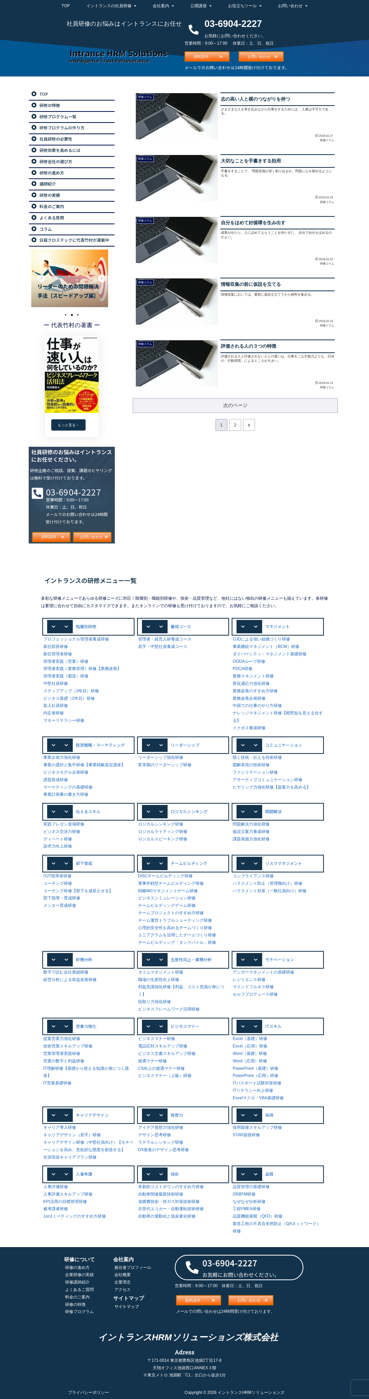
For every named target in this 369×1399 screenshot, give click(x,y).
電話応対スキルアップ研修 (162, 1046)
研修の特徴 (75, 1304)
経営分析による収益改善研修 (70, 979)
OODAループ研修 (249, 661)
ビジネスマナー (185, 1026)
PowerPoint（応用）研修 (255, 1075)
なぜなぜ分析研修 (249, 1201)
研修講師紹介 (77, 1282)
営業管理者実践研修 (61, 1053)
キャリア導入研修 (59, 1127)
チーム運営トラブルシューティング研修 (175, 920)
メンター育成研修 (59, 905)
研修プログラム (79, 1311)
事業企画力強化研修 (61, 757)
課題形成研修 (55, 780)
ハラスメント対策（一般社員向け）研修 (269, 891)
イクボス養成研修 (249, 728)
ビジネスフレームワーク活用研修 (169, 1009)
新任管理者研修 (57, 654)
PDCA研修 (242, 668)
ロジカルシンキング (189, 811)
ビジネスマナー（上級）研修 (164, 1075)
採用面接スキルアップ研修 (257, 1127)
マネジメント (277, 626)
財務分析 (84, 959)
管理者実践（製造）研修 (65, 676)
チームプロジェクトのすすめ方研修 (171, 913)
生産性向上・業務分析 (191, 959)
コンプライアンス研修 (253, 876)
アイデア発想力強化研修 (160, 1127)
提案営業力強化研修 (61, 1038)
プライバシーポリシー (88, 1392)
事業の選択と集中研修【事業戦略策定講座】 (84, 765)
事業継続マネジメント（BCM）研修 (266, 646)
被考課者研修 (55, 1209)
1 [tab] (65, 314)
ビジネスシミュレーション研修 (167, 898)
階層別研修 (86, 626)
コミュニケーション (283, 745)
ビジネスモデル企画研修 (65, 772)
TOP (65, 6)
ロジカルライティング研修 (162, 831)
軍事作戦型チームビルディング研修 (171, 883)
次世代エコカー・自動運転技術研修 (171, 1209)
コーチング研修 (57, 883)
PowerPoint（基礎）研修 (255, 1068)
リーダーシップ (185, 745)
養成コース (181, 626)
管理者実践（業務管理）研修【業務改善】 (82, 668)
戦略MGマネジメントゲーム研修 (168, 891)
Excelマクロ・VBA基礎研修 (258, 1098)
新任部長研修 (55, 646)
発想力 (177, 1115)
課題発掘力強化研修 (251, 839)
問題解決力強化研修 (251, 824)
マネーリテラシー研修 (63, 720)
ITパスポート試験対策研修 (257, 1083)
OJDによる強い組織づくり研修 (261, 639)
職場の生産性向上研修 (158, 979)
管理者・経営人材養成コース (164, 639)
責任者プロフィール (132, 1267)
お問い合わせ (293, 6)
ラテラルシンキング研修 (160, 1142)
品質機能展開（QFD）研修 (257, 1216)
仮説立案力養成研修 (251, 831)
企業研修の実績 (79, 1274)
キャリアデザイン (92, 1115)
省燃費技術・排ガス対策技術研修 (169, 1201)
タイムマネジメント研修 (160, 972)
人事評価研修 (55, 1186)
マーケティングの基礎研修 (68, 787)
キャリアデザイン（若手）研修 (72, 1135)
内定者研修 (53, 713)
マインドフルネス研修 (253, 987)
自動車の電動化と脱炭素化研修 (167, 1216)
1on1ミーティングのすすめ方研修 (74, 1216)
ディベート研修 (57, 839)
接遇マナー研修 (152, 1061)
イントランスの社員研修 (111, 6)
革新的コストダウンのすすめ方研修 (171, 1186)
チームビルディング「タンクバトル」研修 (177, 942)
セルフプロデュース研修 (255, 994)
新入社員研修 (55, 705)
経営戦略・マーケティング (100, 745)
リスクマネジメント (283, 863)
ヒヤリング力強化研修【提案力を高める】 (272, 787)
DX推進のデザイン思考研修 (163, 1150)
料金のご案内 (77, 1297)
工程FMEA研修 (246, 1209)
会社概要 (122, 1274)
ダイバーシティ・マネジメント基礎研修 (269, 654)
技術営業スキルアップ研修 (68, 1046)
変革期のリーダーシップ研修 (164, 765)
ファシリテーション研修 (255, 772)
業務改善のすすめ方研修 (255, 691)
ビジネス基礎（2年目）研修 (69, 698)
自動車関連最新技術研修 (160, 1194)
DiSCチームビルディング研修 (165, 876)
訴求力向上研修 (57, 846)
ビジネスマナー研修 (156, 1038)
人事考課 (84, 1174)
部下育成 (84, 863)
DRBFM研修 (244, 1194)
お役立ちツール (245, 6)
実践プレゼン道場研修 (63, 824)
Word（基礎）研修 (250, 1053)
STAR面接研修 (246, 1135)
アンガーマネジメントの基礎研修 (263, 972)
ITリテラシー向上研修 (253, 1090)
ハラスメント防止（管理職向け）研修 (267, 883)
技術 (175, 1174)
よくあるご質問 (79, 1289)
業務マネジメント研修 (253, 676)
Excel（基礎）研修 (250, 1038)
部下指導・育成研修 (61, 898)
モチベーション (279, 959)
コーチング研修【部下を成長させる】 (78, 891)
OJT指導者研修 (57, 876)
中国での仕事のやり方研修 (257, 705)
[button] (88, 627)
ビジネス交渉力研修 (61, 831)
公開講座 (201, 6)
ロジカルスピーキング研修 (162, 839)
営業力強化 (86, 1026)
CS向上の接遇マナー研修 (161, 1068)
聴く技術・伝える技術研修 (257, 757)
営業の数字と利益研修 (63, 1061)
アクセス (122, 1289)
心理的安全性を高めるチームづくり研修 (175, 928)
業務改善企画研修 (249, 698)
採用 (269, 1115)
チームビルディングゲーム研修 (167, 905)
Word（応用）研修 (250, 1061)
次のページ (235, 405)
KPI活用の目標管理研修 (65, 1201)
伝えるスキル (88, 811)
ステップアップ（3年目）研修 (71, 691)
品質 (269, 1174)
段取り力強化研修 (154, 1001)
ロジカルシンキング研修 (160, 824)
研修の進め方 (77, 1267)
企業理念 (122, 1282)
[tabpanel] (71, 278)
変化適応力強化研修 (251, 683)
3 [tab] (77, 314)
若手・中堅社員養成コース (162, 646)
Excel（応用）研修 (250, 1046)
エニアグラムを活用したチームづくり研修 (177, 935)
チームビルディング (189, 863)
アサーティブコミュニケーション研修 (267, 780)
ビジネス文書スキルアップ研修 (167, 1053)
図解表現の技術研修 (251, 765)
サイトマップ (126, 1306)
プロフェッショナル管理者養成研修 (76, 639)
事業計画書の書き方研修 (65, 794)
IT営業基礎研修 (57, 1083)
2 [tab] (71, 314)
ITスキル (273, 1026)
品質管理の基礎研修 (251, 1186)
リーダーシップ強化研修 (160, 757)
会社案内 (163, 6)
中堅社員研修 (55, 683)
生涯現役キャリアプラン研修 (70, 1157)
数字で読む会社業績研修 (65, 972)
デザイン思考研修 (154, 1135)
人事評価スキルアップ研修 (68, 1194)
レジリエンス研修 (249, 979)
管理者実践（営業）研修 (65, 661)
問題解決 (273, 811)
